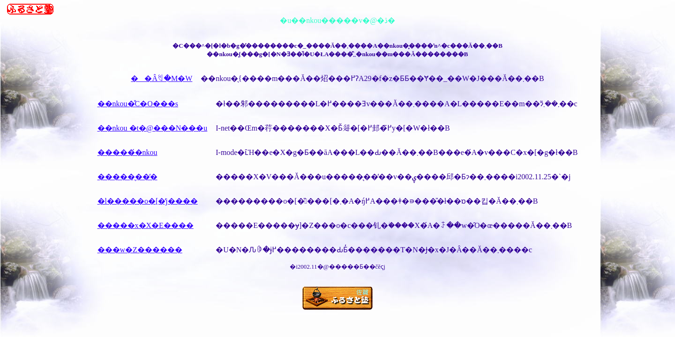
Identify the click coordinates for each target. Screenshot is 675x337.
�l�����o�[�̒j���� (148, 201)
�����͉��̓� (128, 177)
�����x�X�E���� (146, 225)
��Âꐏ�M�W (161, 78)
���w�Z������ (140, 250)
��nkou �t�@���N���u (153, 128)
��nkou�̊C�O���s (138, 104)
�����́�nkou (128, 152)
